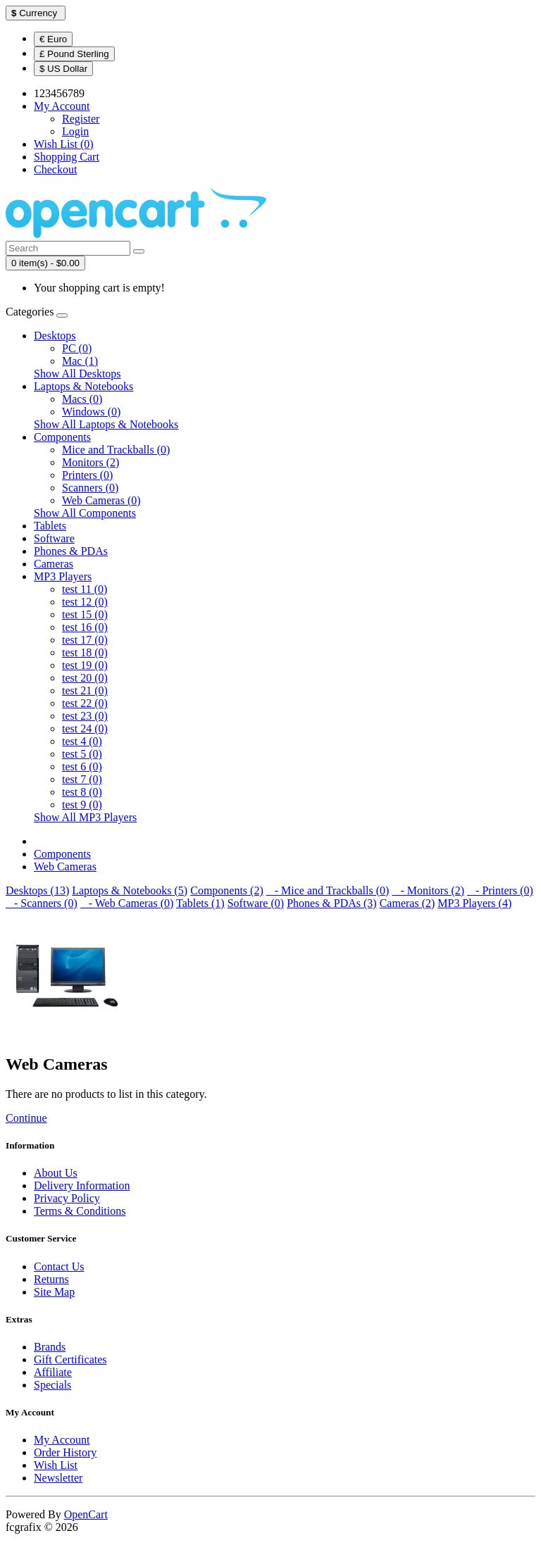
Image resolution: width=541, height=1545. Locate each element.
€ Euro (53, 39)
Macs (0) (82, 399)
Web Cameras (65, 866)
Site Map (54, 1292)
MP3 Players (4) (474, 903)
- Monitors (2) (428, 890)
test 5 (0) (82, 754)
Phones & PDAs (71, 551)
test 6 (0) (82, 766)
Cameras (53, 564)
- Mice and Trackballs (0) (328, 890)
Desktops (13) (37, 890)
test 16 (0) (85, 627)
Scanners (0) (90, 488)
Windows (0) (91, 412)
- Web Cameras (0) (127, 903)
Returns (51, 1279)
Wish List (55, 1465)
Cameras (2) (407, 903)
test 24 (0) (85, 728)
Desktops (55, 336)
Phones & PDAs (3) (332, 903)
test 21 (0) (85, 690)
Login (75, 131)
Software (54, 538)
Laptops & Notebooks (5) (129, 890)
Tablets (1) (200, 903)
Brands (50, 1347)
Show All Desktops (77, 374)
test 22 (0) (85, 703)
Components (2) (226, 890)
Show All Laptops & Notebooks (106, 424)
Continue (26, 1118)
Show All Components (85, 513)
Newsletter (58, 1478)
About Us (55, 1173)
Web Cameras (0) (101, 500)
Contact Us (59, 1266)
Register (80, 119)
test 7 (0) (82, 779)
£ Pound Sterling (74, 54)
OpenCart (86, 1514)
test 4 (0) (82, 741)
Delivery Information (82, 1185)
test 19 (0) (85, 665)
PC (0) (77, 348)
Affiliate (53, 1372)
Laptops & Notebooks (83, 386)
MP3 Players (63, 576)
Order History (65, 1452)
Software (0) (256, 903)
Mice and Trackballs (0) (116, 450)
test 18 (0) (85, 652)
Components (62, 437)
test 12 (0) (85, 602)
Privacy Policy (67, 1198)
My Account (62, 1440)
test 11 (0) (84, 589)
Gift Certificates (70, 1359)
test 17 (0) (85, 640)
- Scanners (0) (41, 903)
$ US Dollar (63, 68)
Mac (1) (80, 361)
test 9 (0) (82, 805)
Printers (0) (87, 475)
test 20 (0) (85, 678)
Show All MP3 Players (85, 817)
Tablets (50, 526)
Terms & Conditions (79, 1211)
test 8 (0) (82, 792)
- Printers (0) (500, 890)
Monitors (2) (90, 462)
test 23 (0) (85, 716)
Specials (52, 1385)
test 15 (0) (85, 614)
